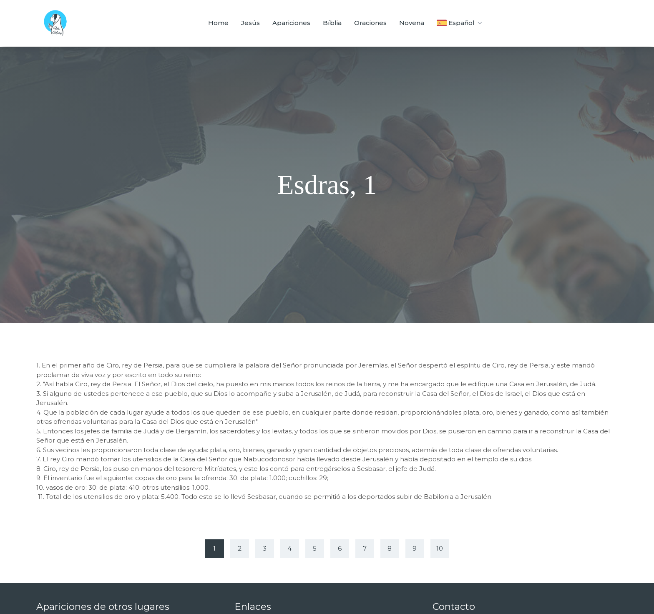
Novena (411, 23)
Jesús (250, 23)
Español (460, 23)
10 (439, 548)
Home (218, 23)
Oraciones (370, 23)
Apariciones (291, 23)
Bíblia (332, 23)
